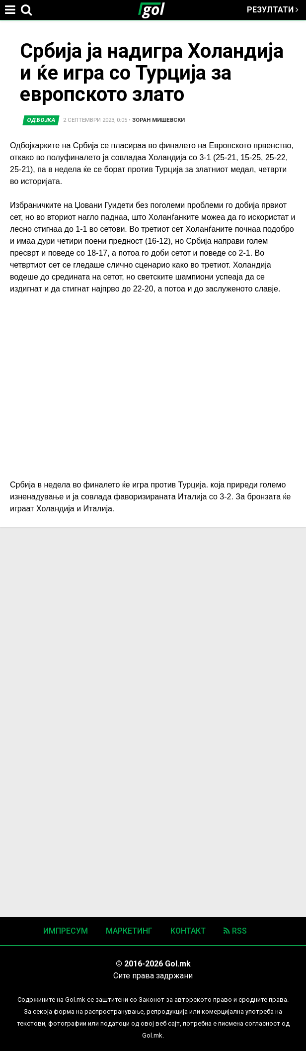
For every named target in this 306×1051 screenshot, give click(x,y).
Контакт (188, 931)
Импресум (65, 931)
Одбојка (41, 120)
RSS (235, 931)
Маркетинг (129, 931)
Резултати (273, 9)
